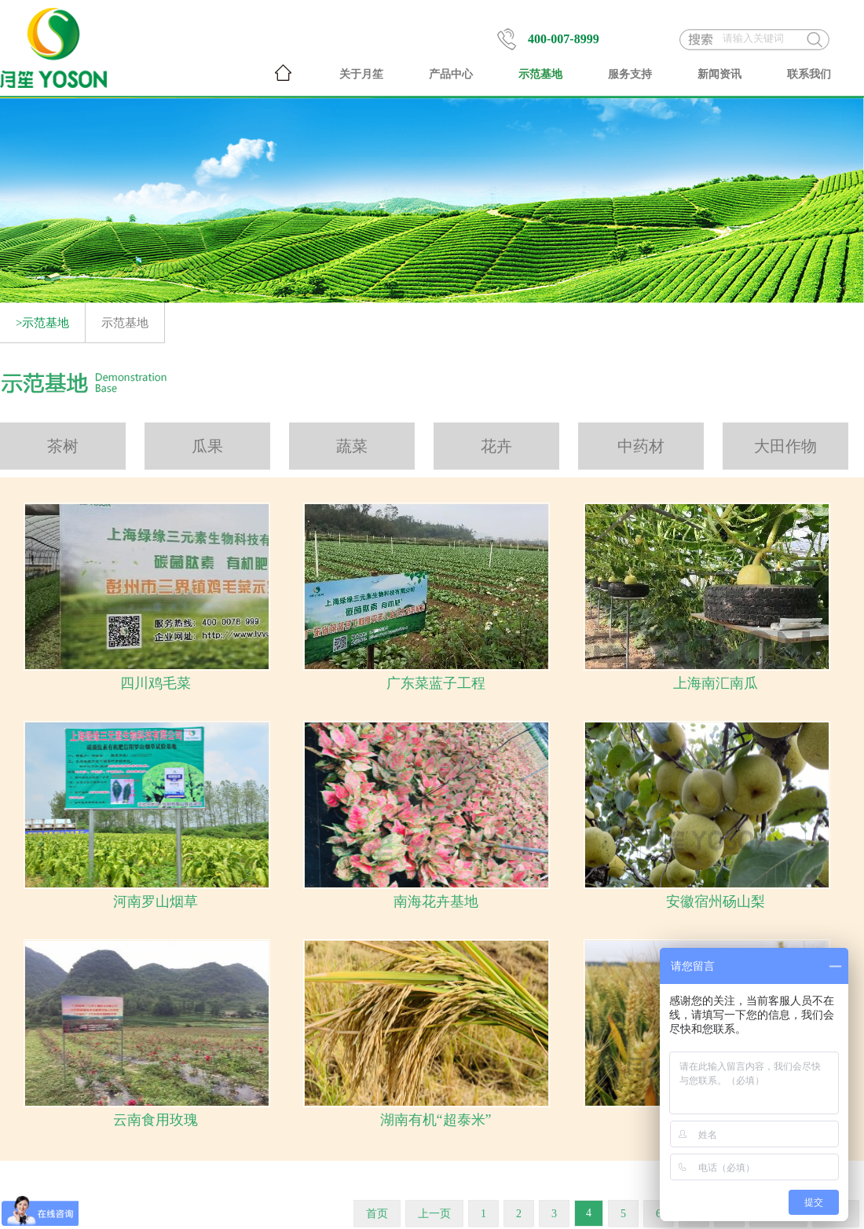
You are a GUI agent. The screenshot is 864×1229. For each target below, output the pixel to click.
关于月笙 (361, 74)
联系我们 (809, 74)
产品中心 (451, 74)
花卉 (496, 446)
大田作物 (785, 446)
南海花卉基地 (436, 901)
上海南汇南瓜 (715, 683)
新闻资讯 (719, 74)
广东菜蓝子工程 (435, 683)
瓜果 (207, 446)
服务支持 (630, 74)
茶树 (63, 446)
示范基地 (540, 74)
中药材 (640, 446)
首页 (377, 1214)
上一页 (434, 1214)
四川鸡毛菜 (155, 683)
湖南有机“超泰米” (436, 1120)
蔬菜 (352, 446)
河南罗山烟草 (155, 901)
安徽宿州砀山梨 (715, 901)
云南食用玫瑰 (155, 1120)
